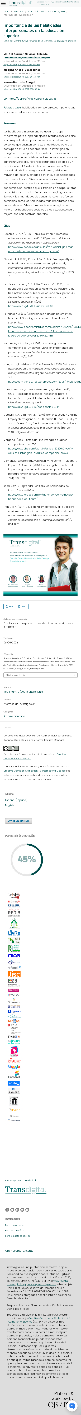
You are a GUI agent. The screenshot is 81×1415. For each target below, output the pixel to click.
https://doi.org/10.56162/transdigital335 (32, 98)
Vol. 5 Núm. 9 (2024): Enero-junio (46, 11)
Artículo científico (14, 716)
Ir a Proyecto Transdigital (20, 1180)
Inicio (6, 11)
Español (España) (16, 800)
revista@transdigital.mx (41, 1284)
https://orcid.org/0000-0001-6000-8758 (21, 89)
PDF (10, 606)
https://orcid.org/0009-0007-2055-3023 (21, 77)
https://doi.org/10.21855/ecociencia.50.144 (33, 407)
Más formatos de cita (15, 675)
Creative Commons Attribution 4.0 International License (34, 770)
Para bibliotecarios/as (17, 1236)
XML (23, 606)
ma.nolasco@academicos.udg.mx (27, 57)
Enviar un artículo (19, 820)
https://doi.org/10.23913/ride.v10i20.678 (31, 306)
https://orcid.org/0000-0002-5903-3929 (21, 64)
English (9, 805)
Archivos (18, 11)
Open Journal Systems (19, 1250)
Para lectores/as (14, 1225)
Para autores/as (14, 1230)
